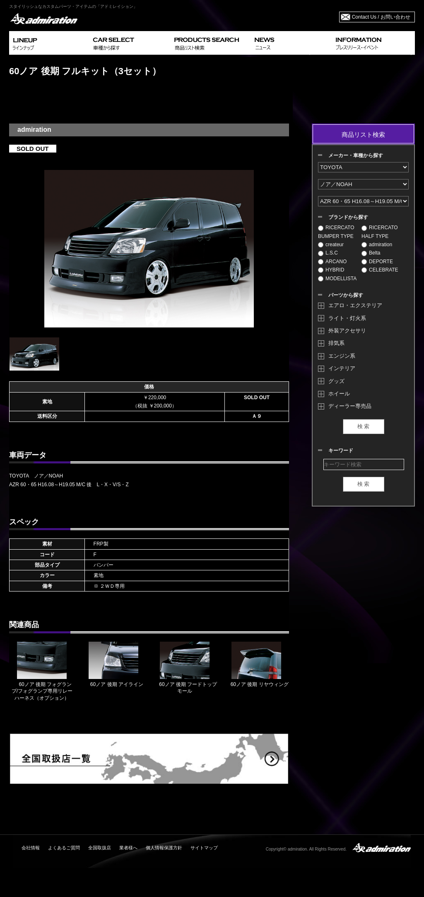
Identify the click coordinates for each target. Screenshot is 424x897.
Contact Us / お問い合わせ (381, 17)
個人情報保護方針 (164, 847)
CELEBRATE (379, 270)
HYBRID (331, 270)
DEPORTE (377, 261)
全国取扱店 (99, 847)
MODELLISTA (337, 278)
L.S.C (328, 253)
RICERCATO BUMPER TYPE (336, 232)
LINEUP (49, 43)
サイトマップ (204, 847)
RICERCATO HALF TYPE (379, 232)
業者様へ (128, 847)
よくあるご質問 (64, 847)
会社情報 (31, 847)
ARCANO (332, 261)
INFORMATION (373, 43)
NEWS (291, 43)
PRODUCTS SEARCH (211, 43)
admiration (376, 244)
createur (331, 244)
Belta (370, 253)
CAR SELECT (130, 43)
